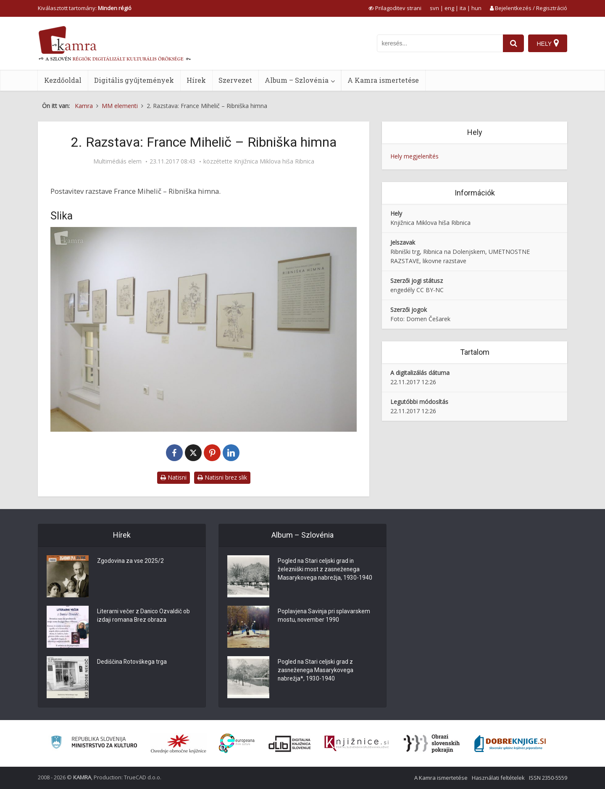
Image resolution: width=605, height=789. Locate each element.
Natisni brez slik (222, 477)
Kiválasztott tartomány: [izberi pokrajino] (85, 8)
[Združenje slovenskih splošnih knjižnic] (356, 743)
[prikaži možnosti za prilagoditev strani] (394, 8)
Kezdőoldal (63, 80)
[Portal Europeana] (236, 743)
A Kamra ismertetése (383, 80)
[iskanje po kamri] (440, 43)
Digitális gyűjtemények (134, 80)
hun (476, 8)
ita (463, 8)
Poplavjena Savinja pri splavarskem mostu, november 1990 (324, 616)
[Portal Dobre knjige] (510, 743)
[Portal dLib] (290, 743)
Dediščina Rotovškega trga (132, 662)
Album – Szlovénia (297, 80)
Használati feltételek (498, 777)
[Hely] (547, 43)
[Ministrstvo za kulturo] (93, 743)
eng (449, 8)
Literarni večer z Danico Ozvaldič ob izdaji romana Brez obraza (144, 616)
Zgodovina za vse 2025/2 (130, 561)
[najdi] (513, 43)
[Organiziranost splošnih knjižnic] (178, 743)
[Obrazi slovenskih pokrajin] (432, 743)
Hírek (196, 80)
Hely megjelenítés (414, 156)
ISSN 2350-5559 (548, 777)
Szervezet (235, 80)
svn (434, 8)
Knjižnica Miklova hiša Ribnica (274, 161)
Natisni (173, 477)
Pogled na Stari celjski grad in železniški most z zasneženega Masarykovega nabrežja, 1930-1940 (325, 570)
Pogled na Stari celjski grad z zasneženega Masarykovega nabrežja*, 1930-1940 (316, 671)
